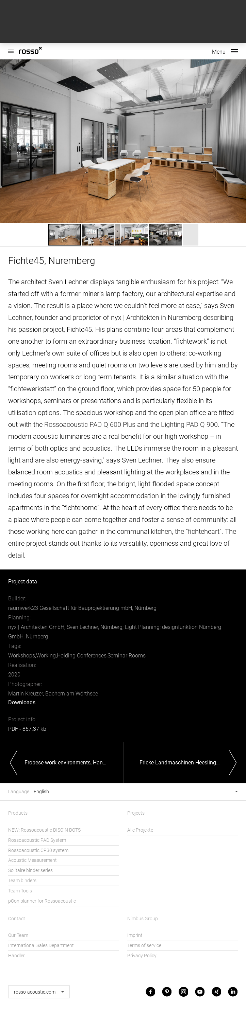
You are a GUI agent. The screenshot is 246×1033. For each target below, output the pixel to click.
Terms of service (144, 945)
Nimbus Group (142, 919)
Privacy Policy (142, 956)
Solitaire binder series (30, 870)
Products (18, 813)
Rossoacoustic (11, 48)
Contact (16, 919)
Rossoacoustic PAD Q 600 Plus (89, 424)
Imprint (135, 935)
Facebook (150, 991)
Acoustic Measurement (32, 860)
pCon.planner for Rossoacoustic (42, 901)
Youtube (200, 991)
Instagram (183, 991)
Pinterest (167, 991)
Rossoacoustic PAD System (37, 840)
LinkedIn (233, 991)
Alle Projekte (140, 830)
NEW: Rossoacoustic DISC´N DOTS (44, 830)
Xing (216, 991)
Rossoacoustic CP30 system (38, 850)
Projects (136, 813)
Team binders (22, 881)
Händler (16, 956)
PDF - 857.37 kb (27, 729)
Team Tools (20, 891)
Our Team (18, 935)
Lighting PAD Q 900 (189, 424)
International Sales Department (41, 945)
